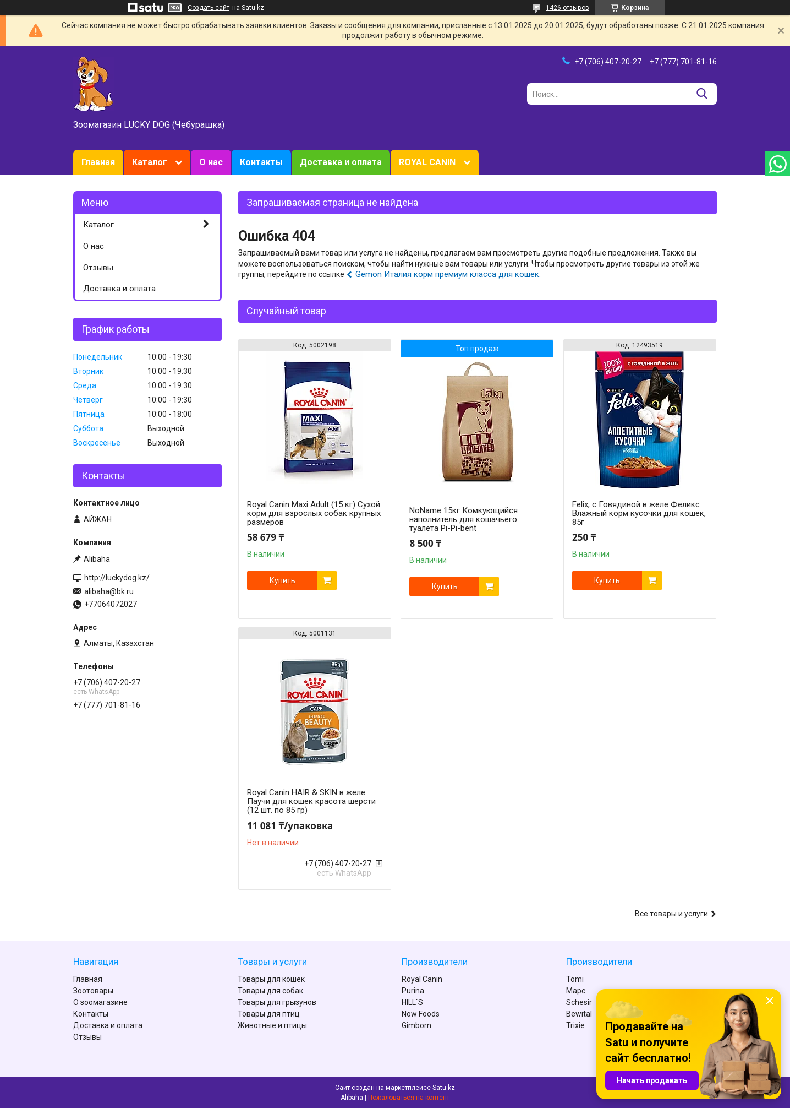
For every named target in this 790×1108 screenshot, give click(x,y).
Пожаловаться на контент (408, 1097)
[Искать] (702, 94)
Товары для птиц (269, 1013)
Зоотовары (93, 990)
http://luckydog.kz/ (117, 577)
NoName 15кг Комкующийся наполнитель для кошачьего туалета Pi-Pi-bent (463, 519)
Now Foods (421, 1013)
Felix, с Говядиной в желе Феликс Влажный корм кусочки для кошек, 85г (639, 513)
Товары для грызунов (277, 1002)
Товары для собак (270, 990)
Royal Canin (422, 979)
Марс (575, 990)
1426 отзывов (567, 8)
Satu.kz (443, 1087)
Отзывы (98, 268)
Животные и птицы (272, 1025)
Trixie (575, 1025)
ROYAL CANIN (427, 162)
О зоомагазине (100, 1002)
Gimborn (416, 1025)
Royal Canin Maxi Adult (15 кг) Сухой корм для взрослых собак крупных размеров (314, 513)
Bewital (579, 1013)
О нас (211, 162)
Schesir (579, 1002)
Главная (98, 162)
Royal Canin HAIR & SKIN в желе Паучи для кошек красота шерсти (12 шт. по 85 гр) (311, 801)
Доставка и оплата (341, 162)
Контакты (261, 162)
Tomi (575, 979)
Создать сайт (208, 8)
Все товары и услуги (671, 913)
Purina (413, 990)
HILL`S (412, 1002)
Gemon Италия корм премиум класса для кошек (447, 274)
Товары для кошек (271, 979)
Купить (282, 580)
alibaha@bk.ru (109, 591)
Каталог (149, 162)
